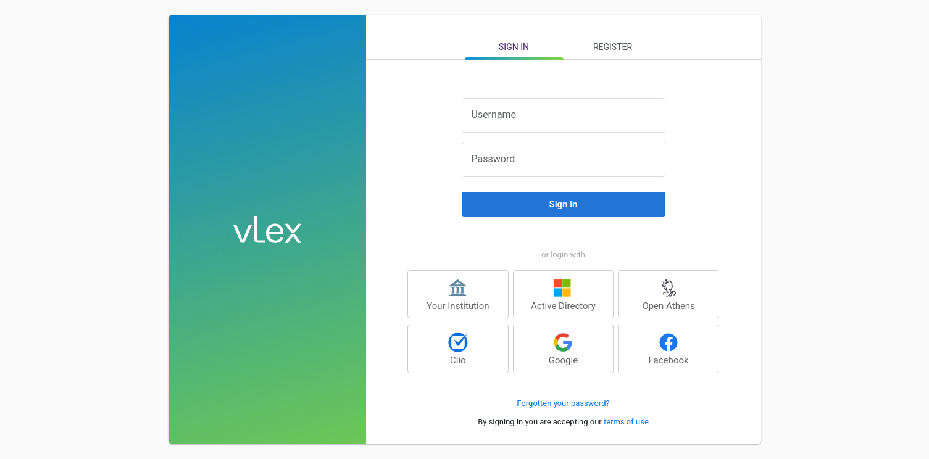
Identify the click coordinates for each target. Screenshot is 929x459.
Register (612, 47)
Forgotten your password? (563, 403)
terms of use (626, 421)
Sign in (514, 47)
